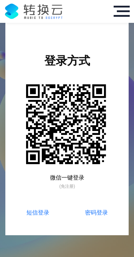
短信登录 (37, 212)
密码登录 (96, 212)
